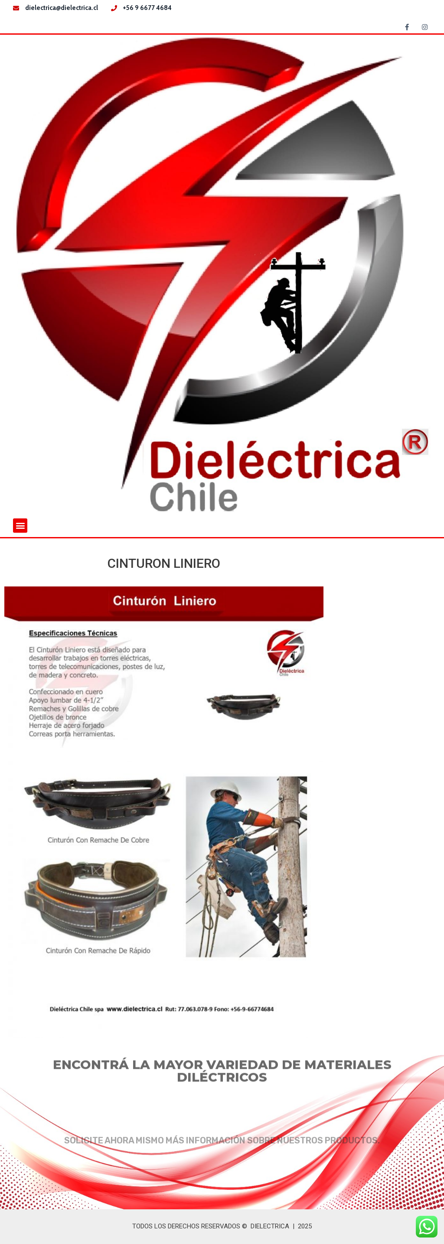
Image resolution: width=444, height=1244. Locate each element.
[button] (20, 525)
